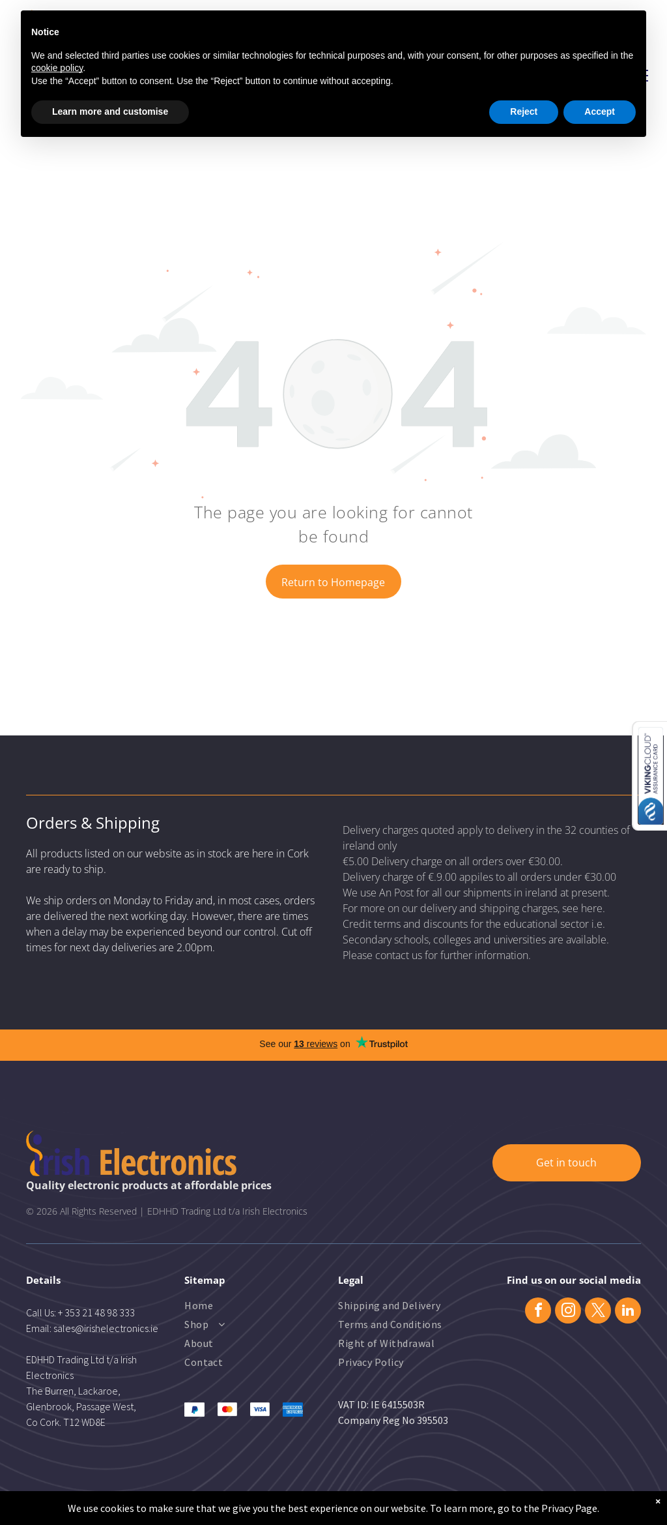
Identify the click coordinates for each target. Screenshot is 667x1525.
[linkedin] (628, 1312)
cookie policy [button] (57, 68)
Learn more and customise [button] (110, 111)
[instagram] (568, 1312)
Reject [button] (523, 111)
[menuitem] (237, 1306)
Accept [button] (599, 111)
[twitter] (598, 1312)
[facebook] (538, 1312)
